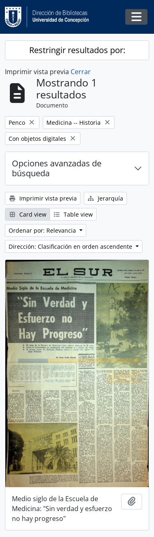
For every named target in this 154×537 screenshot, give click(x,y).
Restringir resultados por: (77, 50)
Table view (73, 214)
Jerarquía (105, 198)
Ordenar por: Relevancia (43, 230)
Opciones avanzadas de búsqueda (56, 168)
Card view (27, 214)
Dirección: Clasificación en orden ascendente (71, 246)
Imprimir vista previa (43, 198)
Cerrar (81, 71)
